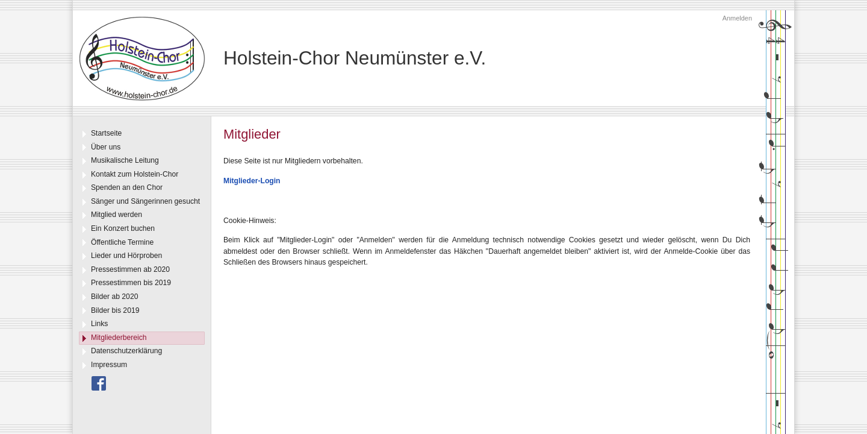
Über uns (105, 147)
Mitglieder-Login (252, 181)
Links (99, 323)
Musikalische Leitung (125, 160)
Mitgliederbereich (119, 337)
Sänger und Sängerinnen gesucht (145, 201)
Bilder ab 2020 (114, 296)
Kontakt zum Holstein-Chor (134, 174)
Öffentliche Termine (122, 242)
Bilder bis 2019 (115, 310)
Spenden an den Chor (127, 187)
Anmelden (737, 18)
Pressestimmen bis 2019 (131, 282)
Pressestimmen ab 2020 (130, 269)
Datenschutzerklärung (126, 351)
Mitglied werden (116, 214)
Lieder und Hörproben (126, 255)
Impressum (109, 364)
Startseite (106, 133)
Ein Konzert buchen (123, 228)
